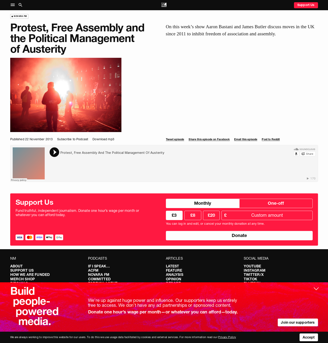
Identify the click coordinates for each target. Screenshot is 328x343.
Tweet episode (175, 139)
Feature (174, 270)
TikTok (251, 279)
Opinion (173, 279)
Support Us (306, 5)
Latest (172, 266)
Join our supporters (298, 322)
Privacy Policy (227, 337)
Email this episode (246, 139)
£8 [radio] (192, 215)
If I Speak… (99, 266)
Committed (99, 279)
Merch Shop (22, 279)
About (16, 266)
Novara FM (98, 274)
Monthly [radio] (202, 203)
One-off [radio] (276, 203)
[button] (13, 5)
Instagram (255, 270)
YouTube (252, 266)
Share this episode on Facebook (209, 139)
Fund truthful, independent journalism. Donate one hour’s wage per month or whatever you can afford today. (77, 213)
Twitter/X (254, 274)
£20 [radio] (211, 215)
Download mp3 (103, 139)
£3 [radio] (174, 215)
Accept (309, 337)
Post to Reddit (271, 139)
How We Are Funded (30, 274)
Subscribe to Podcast (72, 139)
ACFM (93, 270)
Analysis (174, 274)
